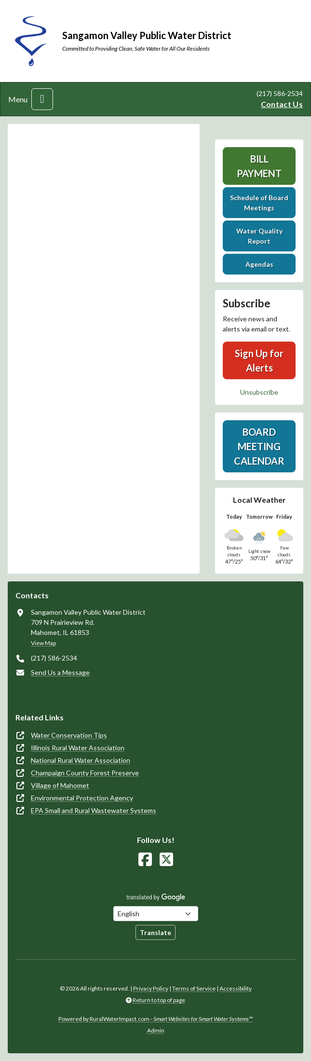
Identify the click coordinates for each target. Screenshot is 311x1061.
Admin (155, 1030)
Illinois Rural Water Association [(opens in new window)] (77, 748)
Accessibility (235, 988)
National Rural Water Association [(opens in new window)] (80, 760)
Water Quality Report (259, 236)
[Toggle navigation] (42, 99)
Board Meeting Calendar (259, 446)
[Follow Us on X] (166, 860)
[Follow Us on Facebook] (145, 860)
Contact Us (282, 104)
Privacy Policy (150, 988)
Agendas (259, 264)
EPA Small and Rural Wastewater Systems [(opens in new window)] (93, 810)
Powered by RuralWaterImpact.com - (155, 1018)
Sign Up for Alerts (259, 360)
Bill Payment (259, 166)
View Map (43, 643)
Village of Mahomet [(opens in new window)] (60, 785)
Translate (155, 932)
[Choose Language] (155, 913)
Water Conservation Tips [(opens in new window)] (69, 735)
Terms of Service (194, 988)
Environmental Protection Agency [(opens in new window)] (82, 798)
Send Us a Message (60, 672)
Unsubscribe (259, 392)
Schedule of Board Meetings (259, 202)
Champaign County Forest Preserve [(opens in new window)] (85, 773)
